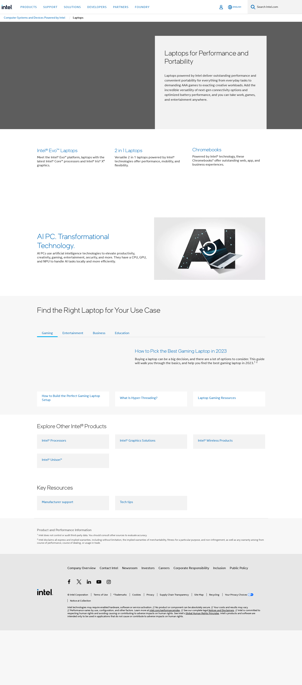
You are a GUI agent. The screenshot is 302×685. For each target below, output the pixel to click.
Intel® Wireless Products (215, 436)
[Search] (253, 6)
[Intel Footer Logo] (45, 588)
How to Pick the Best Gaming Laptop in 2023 (181, 347)
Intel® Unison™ (52, 455)
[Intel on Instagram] (108, 578)
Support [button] (50, 7)
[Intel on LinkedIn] (89, 578)
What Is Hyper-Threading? (139, 394)
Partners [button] (120, 7)
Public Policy (239, 564)
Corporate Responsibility (191, 564)
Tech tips (126, 498)
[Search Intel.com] (278, 7)
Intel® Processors (54, 436)
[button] (151, 163)
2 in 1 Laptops (128, 166)
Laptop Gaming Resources (217, 394)
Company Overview (81, 564)
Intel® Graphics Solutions (137, 436)
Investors (148, 564)
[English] (234, 7)
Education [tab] (122, 329)
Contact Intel (109, 564)
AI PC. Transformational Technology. (73, 236)
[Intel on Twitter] (79, 578)
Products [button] (28, 7)
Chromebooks (206, 166)
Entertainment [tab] (72, 329)
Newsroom (129, 564)
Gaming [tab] (47, 329)
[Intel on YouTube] (98, 578)
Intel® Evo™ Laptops (57, 166)
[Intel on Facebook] (69, 578)
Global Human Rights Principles (202, 608)
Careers (164, 564)
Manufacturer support (57, 498)
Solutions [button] (72, 7)
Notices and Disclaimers (221, 605)
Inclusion (219, 564)
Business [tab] (99, 329)
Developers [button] (97, 7)
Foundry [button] (142, 7)
